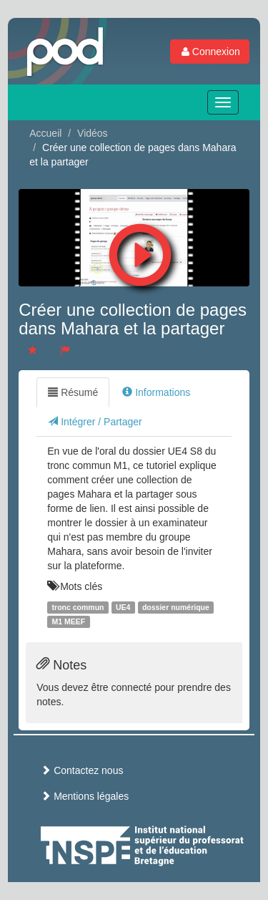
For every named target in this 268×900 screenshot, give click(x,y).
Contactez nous (82, 770)
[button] (140, 251)
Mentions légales (85, 796)
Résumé (73, 392)
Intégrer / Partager (95, 421)
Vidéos (92, 133)
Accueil (45, 133)
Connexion (209, 51)
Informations (156, 392)
